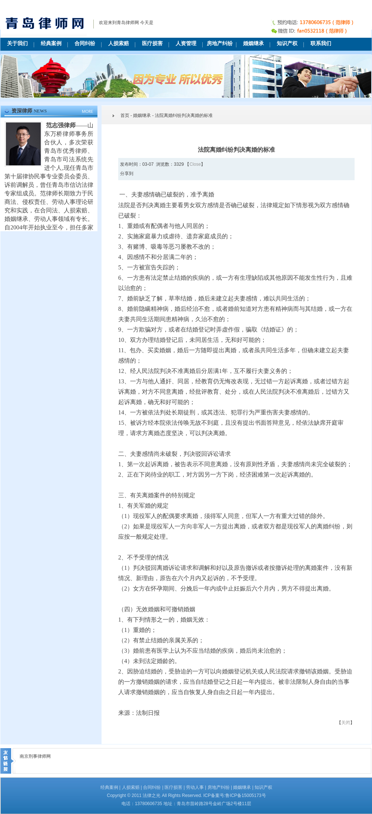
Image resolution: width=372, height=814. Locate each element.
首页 (124, 115)
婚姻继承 (253, 43)
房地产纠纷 (220, 43)
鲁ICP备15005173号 (245, 795)
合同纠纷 (84, 43)
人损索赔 (118, 43)
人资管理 (186, 43)
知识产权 (287, 43)
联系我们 (320, 43)
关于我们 (17, 43)
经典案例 (51, 43)
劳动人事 (195, 787)
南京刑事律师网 (35, 756)
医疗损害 (152, 43)
